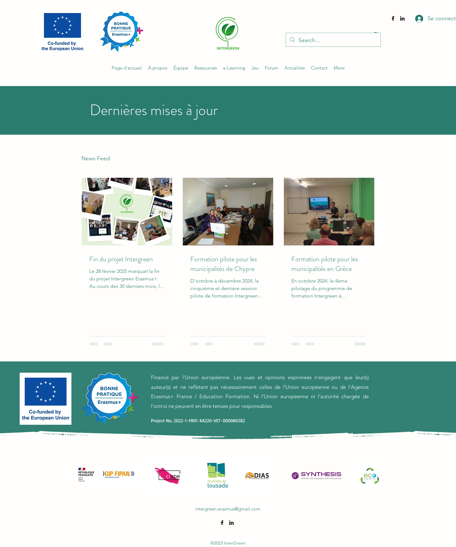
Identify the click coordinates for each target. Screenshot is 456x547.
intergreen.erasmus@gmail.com (227, 509)
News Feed (95, 158)
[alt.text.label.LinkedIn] (402, 18)
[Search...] (332, 40)
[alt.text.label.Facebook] (393, 18)
